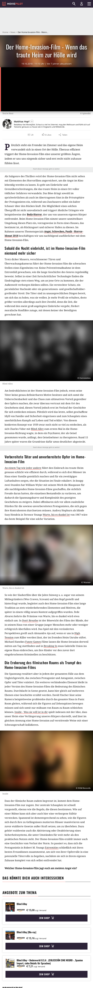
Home (5, 32)
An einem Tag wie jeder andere (23, 468)
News (12, 32)
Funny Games (33, 641)
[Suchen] (74, 4)
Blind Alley (37, 429)
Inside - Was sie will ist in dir (31, 712)
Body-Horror (34, 214)
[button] (46, 135)
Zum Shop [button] (46, 918)
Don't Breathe (30, 620)
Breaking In (50, 646)
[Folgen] (32, 121)
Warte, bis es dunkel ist (56, 514)
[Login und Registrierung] (81, 4)
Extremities (51, 847)
